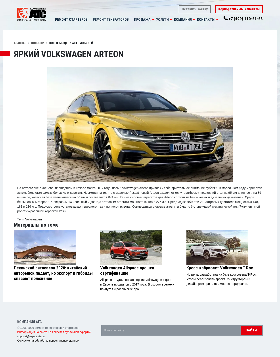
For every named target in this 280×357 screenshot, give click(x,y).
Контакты (206, 19)
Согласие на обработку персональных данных (48, 340)
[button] (153, 20)
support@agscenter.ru (31, 336)
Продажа (142, 19)
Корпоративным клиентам (239, 9)
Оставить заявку (195, 9)
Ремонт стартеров (71, 19)
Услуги (162, 19)
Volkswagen (33, 219)
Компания (183, 19)
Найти (251, 330)
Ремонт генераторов (111, 19)
